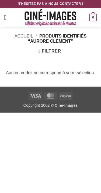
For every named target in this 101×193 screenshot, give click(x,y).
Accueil (24, 36)
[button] (7, 17)
